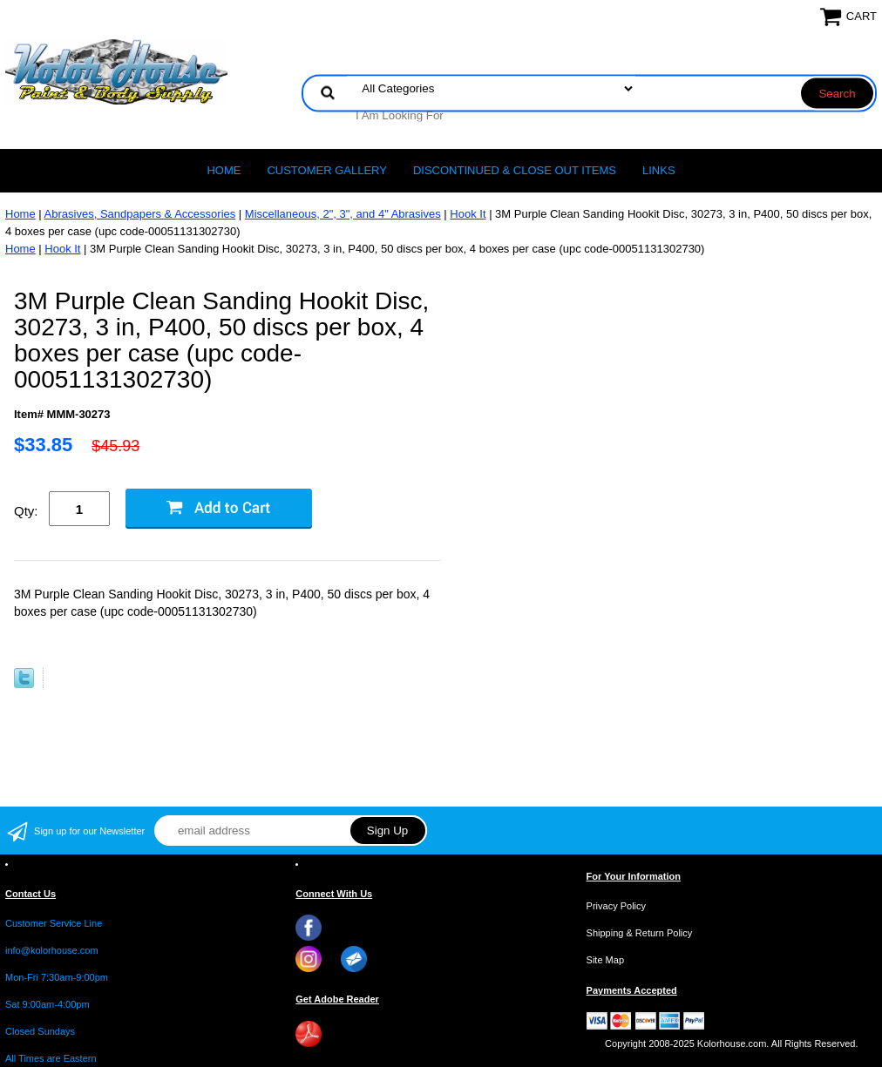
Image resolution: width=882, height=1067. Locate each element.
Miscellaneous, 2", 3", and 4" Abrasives (343, 213)
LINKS (658, 170)
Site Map (605, 960)
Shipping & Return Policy (640, 933)
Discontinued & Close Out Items (514, 170)
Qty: (26, 510)
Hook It (467, 213)
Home (224, 170)
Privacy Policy (616, 906)
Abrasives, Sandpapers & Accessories (140, 213)
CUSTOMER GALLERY (327, 170)
